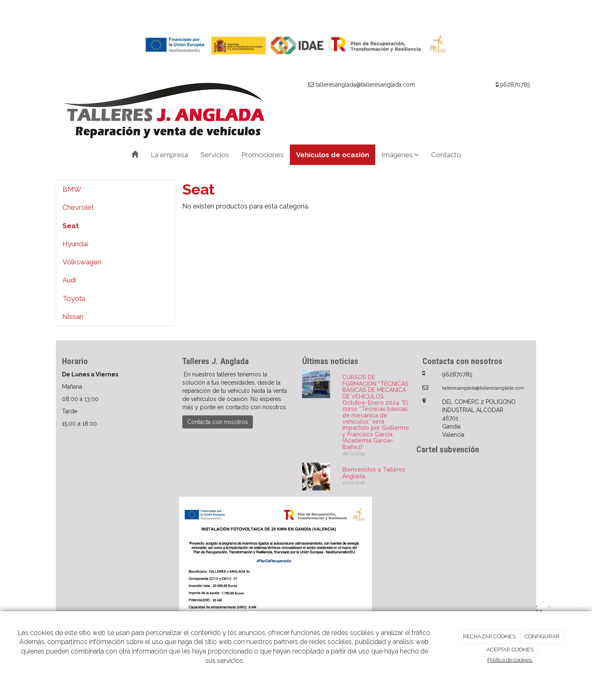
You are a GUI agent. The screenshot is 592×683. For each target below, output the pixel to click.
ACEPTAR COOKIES (510, 649)
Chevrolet (78, 207)
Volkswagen (81, 262)
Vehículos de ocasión (332, 155)
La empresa (169, 155)
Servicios (214, 155)
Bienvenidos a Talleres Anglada (373, 472)
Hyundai (75, 244)
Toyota (73, 298)
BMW (71, 189)
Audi (69, 280)
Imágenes (400, 155)
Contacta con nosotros (217, 422)
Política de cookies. (510, 660)
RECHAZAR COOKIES (489, 636)
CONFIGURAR (542, 636)
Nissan (72, 316)
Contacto (446, 155)
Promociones (262, 155)
